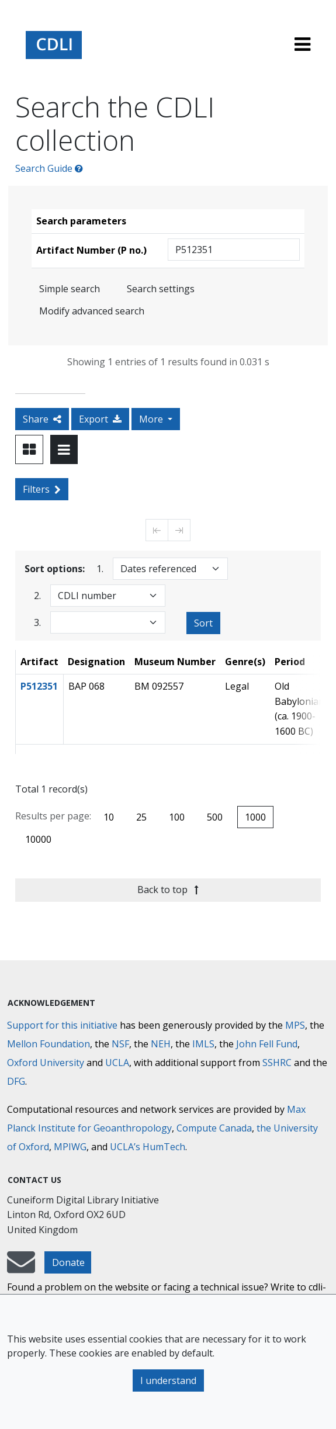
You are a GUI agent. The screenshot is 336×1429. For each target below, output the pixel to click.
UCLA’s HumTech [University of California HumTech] (147, 1146)
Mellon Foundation (48, 1043)
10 (108, 817)
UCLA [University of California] (117, 1062)
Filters (42, 489)
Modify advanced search (91, 311)
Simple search (69, 288)
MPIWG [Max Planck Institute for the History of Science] (70, 1146)
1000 (255, 817)
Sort (203, 623)
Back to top (168, 889)
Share (42, 419)
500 (215, 817)
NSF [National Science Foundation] (120, 1043)
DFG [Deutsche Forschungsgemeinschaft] (16, 1081)
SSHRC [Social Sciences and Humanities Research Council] (277, 1062)
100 (177, 817)
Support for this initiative (62, 1025)
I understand (168, 1380)
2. (37, 595)
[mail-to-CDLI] (21, 1267)
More (152, 419)
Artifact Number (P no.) (91, 250)
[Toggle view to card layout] (29, 449)
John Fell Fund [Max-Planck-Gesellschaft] (266, 1043)
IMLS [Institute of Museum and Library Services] (203, 1043)
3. (37, 622)
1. (99, 568)
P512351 (39, 686)
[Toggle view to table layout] (64, 449)
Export (100, 419)
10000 (38, 839)
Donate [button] (68, 1262)
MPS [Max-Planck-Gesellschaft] (295, 1025)
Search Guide (49, 168)
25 (141, 817)
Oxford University (45, 1062)
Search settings (161, 288)
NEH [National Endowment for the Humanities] (161, 1043)
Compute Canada (214, 1128)
